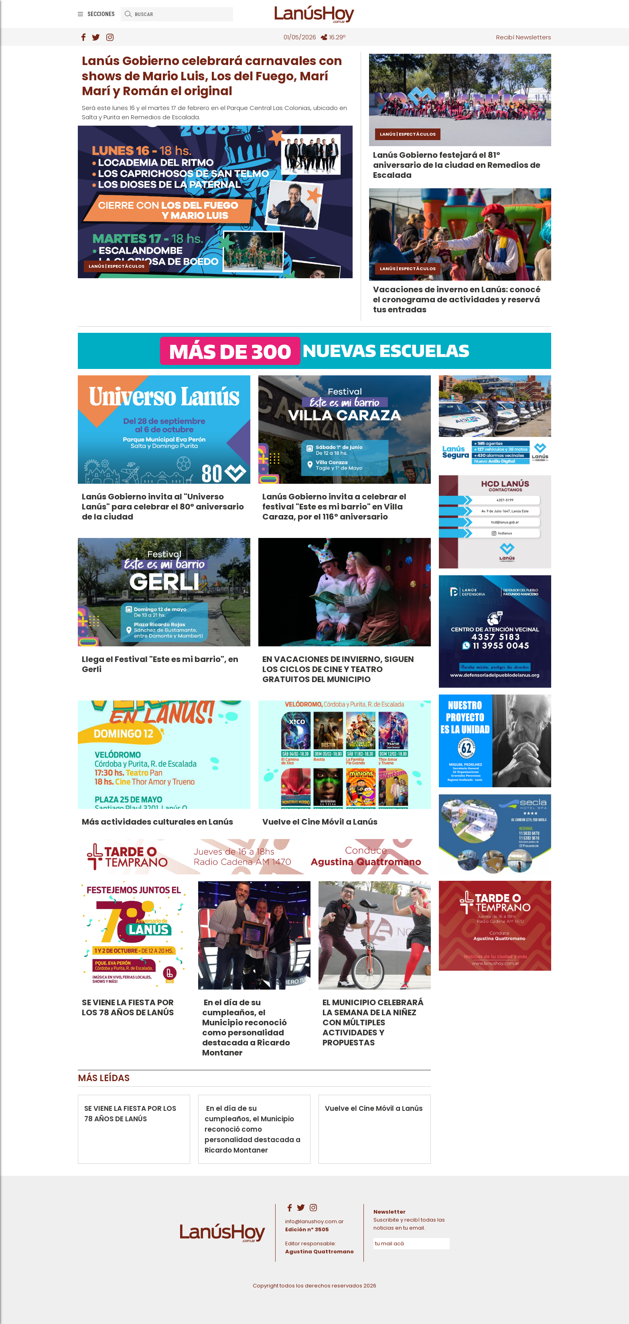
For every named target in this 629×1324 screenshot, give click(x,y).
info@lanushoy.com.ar (314, 1221)
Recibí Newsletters (523, 37)
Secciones (101, 14)
